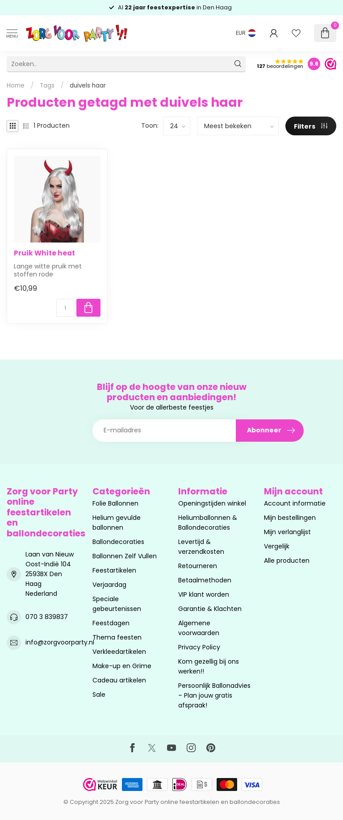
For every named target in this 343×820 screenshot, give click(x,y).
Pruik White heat (44, 253)
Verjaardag (109, 584)
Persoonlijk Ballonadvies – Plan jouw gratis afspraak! (214, 695)
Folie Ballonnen (115, 503)
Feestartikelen (114, 570)
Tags (47, 85)
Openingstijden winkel (212, 503)
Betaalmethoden (204, 580)
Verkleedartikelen (119, 651)
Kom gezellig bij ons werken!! (208, 666)
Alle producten (287, 560)
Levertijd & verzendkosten (201, 546)
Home (16, 85)
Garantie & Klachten (210, 608)
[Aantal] (65, 308)
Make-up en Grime (121, 665)
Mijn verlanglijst (287, 531)
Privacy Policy (199, 647)
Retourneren (197, 565)
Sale (98, 694)
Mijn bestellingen (290, 517)
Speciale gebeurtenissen (116, 603)
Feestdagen (111, 623)
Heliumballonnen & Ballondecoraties (207, 522)
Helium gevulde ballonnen (116, 522)
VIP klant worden (203, 594)
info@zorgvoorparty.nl (59, 642)
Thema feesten (117, 637)
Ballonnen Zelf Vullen (124, 556)
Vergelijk (276, 546)
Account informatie (295, 503)
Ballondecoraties (118, 541)
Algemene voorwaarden (198, 628)
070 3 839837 (46, 616)
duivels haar (88, 85)
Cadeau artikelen (119, 680)
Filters (310, 126)
